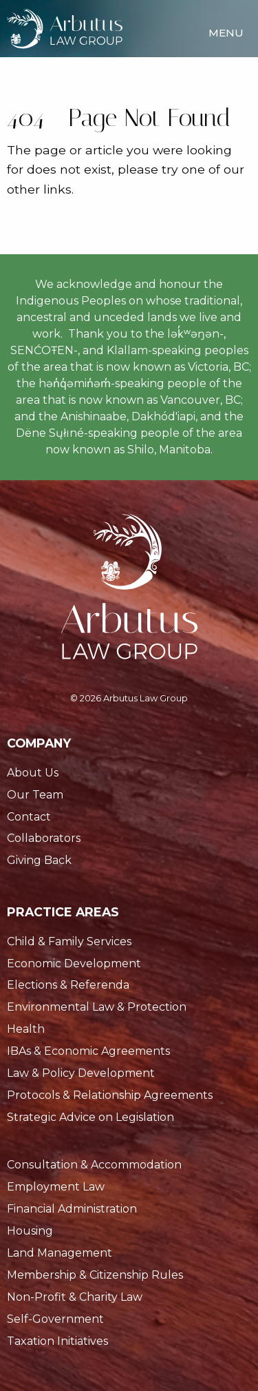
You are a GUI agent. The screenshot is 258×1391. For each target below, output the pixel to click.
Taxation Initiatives (57, 1341)
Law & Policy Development (81, 1073)
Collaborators (43, 838)
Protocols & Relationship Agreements (110, 1095)
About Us (32, 772)
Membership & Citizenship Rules (95, 1274)
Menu (226, 32)
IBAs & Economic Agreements (88, 1051)
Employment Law (56, 1186)
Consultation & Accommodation (94, 1164)
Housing (30, 1230)
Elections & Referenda (68, 984)
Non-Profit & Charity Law (74, 1297)
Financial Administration (72, 1208)
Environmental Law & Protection (96, 1006)
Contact (29, 816)
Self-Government (55, 1319)
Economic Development (74, 963)
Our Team (35, 794)
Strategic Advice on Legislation (90, 1117)
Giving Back (39, 860)
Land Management (59, 1252)
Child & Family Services (69, 941)
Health (26, 1028)
